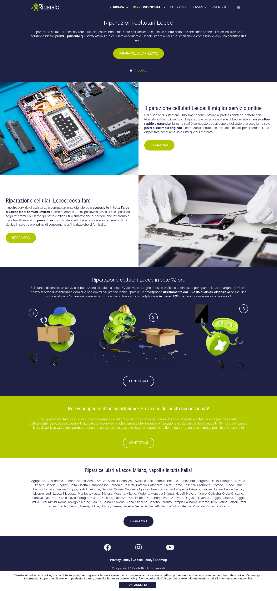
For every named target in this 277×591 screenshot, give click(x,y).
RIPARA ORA (159, 145)
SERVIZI (197, 7)
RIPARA (117, 7)
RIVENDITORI (220, 7)
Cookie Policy (142, 560)
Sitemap (161, 560)
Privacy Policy (120, 560)
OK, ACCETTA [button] (137, 584)
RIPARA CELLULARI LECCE (138, 53)
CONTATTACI (138, 381)
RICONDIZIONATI (147, 7)
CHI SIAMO (178, 7)
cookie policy (128, 578)
